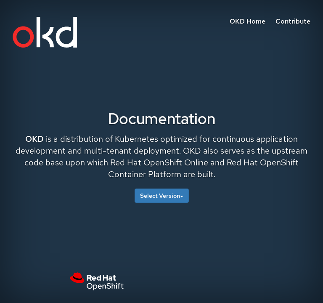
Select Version (161, 195)
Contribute (292, 21)
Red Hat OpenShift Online (159, 162)
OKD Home (247, 21)
